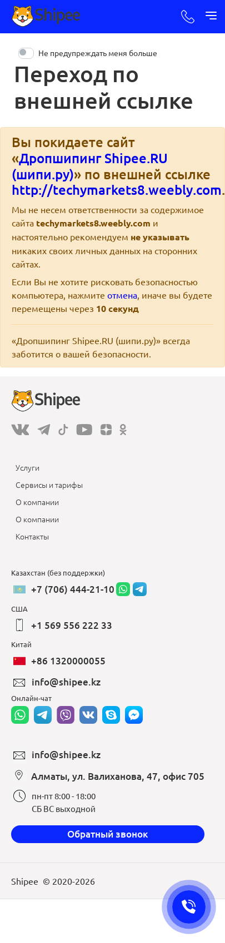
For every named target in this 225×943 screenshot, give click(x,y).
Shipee (24, 880)
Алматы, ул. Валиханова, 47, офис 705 (117, 776)
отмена (122, 294)
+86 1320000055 (68, 661)
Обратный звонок (107, 834)
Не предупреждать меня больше (97, 53)
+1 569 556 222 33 (71, 625)
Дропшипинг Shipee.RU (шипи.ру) (90, 166)
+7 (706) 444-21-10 (72, 589)
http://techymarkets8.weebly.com (117, 189)
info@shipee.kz (66, 681)
